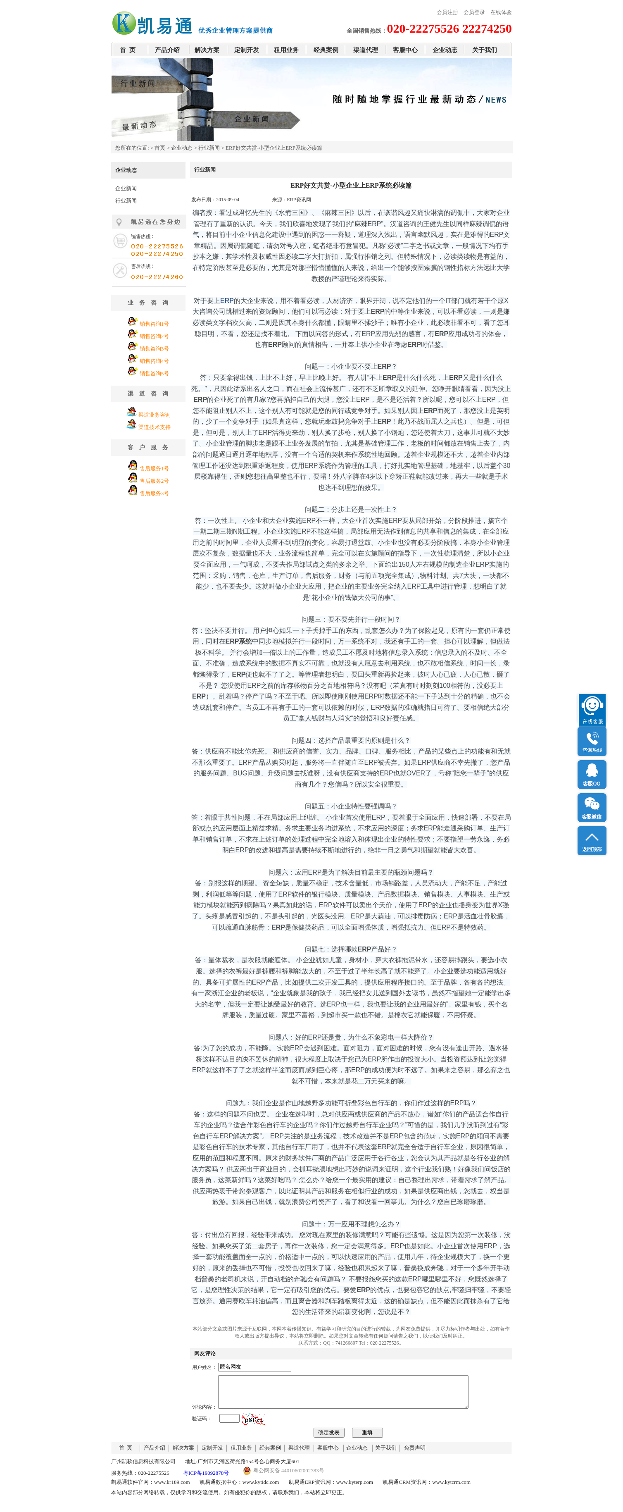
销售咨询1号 (154, 324)
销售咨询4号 (154, 361)
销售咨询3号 (154, 349)
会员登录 (474, 12)
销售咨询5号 (154, 373)
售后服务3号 (154, 493)
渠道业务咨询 (154, 415)
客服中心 (405, 50)
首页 (160, 148)
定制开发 (246, 50)
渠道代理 (365, 50)
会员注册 (447, 12)
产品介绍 (167, 50)
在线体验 (501, 12)
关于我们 (484, 50)
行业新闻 (209, 148)
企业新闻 (126, 188)
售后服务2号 (154, 481)
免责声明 (415, 1454)
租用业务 (286, 50)
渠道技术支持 (154, 427)
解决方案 (207, 50)
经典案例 (326, 50)
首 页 (128, 50)
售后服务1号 (154, 468)
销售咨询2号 (154, 336)
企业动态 (445, 50)
